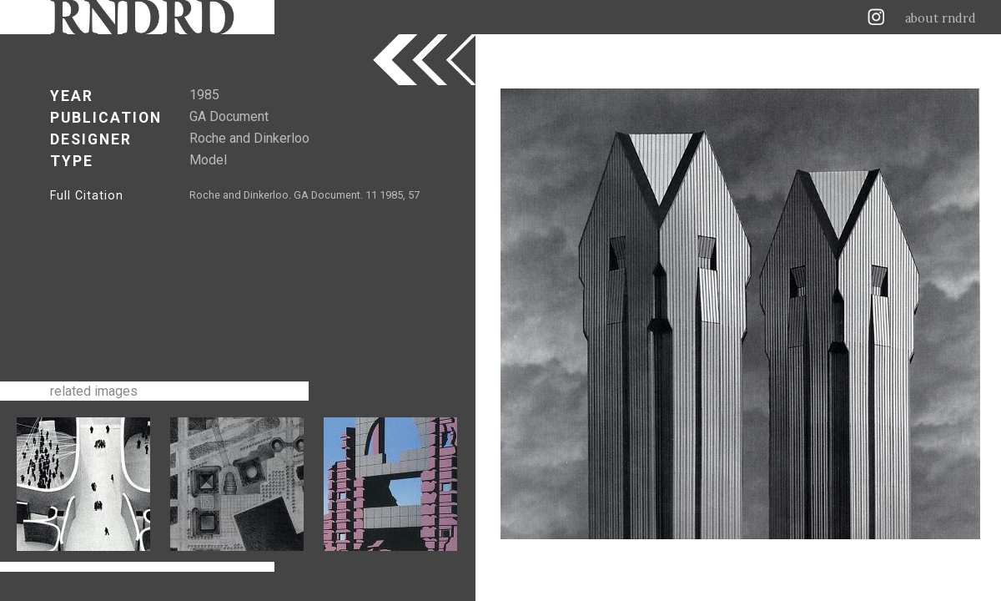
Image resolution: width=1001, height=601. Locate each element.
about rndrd (940, 18)
